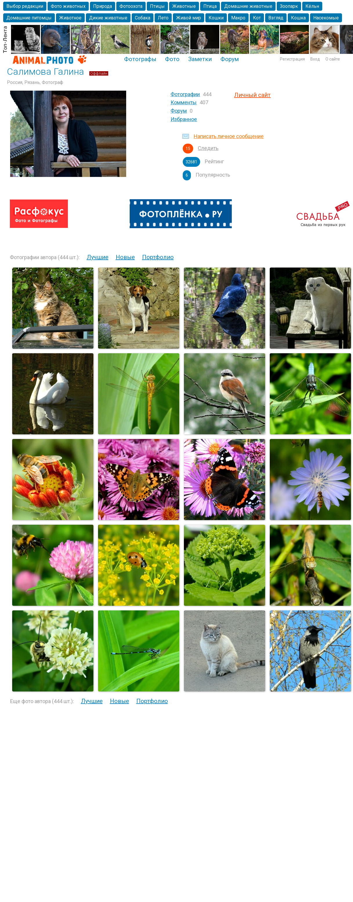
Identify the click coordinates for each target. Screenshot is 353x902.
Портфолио (158, 257)
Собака (142, 18)
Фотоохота (131, 6)
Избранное (184, 119)
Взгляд (275, 18)
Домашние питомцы (29, 18)
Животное (70, 18)
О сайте (332, 59)
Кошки (216, 18)
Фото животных (68, 6)
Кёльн (312, 6)
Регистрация (292, 59)
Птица (210, 6)
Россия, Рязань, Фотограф (35, 82)
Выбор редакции (24, 6)
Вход (315, 59)
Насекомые (326, 18)
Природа (102, 6)
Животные (184, 6)
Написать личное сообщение (229, 136)
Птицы (157, 6)
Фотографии (185, 94)
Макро (238, 18)
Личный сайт (252, 95)
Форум (229, 59)
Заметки (200, 59)
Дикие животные (108, 18)
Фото (172, 59)
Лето (163, 18)
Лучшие (97, 257)
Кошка (298, 18)
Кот (257, 18)
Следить (208, 148)
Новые (125, 257)
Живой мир (188, 18)
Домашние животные (248, 6)
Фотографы (140, 59)
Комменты (184, 102)
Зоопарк (289, 6)
